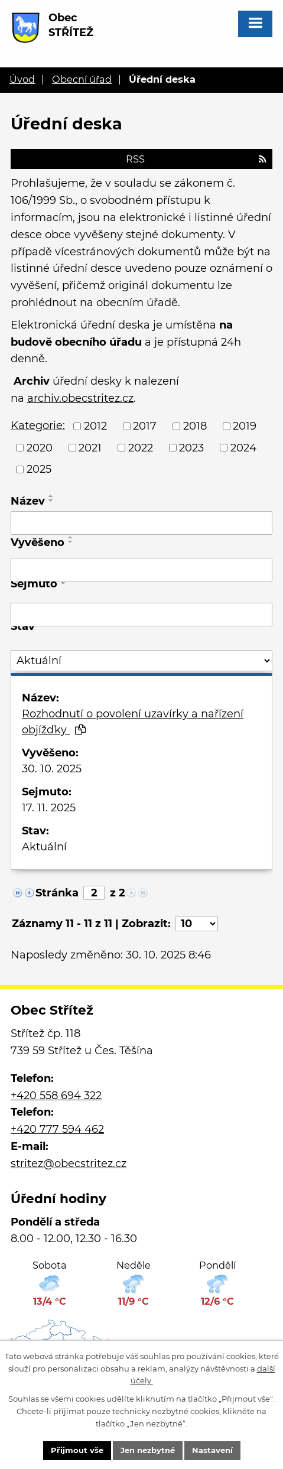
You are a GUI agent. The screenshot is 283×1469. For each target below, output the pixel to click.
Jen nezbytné (148, 1450)
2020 (40, 447)
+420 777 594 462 (57, 1129)
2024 (243, 447)
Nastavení (212, 1450)
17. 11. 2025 (49, 807)
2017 (145, 426)
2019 (244, 426)
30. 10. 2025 (52, 768)
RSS (196, 159)
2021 (90, 447)
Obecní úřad (82, 79)
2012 (95, 426)
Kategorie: (38, 425)
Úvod (22, 79)
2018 (195, 426)
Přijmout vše (77, 1450)
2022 (140, 447)
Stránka (57, 892)
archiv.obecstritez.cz (80, 398)
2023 (191, 447)
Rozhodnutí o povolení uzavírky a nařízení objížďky (132, 721)
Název (28, 501)
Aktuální (44, 846)
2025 (39, 469)
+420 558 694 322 (56, 1095)
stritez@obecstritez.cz (68, 1163)
